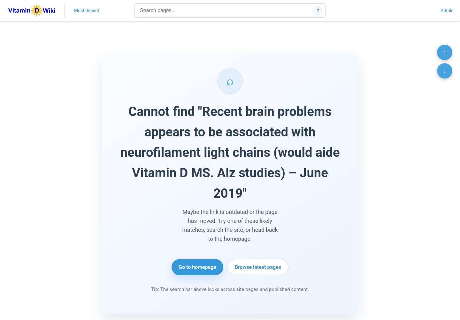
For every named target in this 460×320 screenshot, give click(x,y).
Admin (447, 10)
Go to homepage (197, 267)
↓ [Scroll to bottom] (444, 70)
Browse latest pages (258, 267)
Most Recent (86, 10)
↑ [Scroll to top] (444, 52)
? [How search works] (318, 10)
